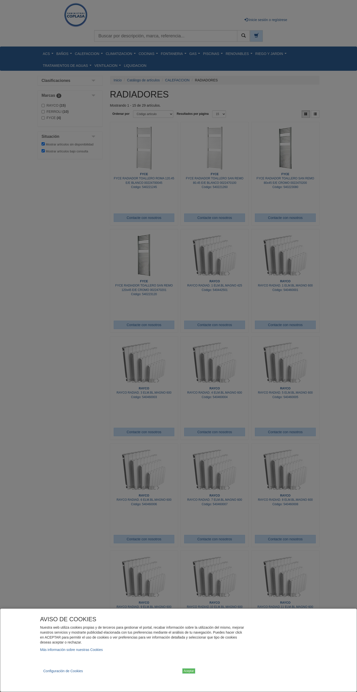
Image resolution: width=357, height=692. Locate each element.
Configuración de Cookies (63, 671)
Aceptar (189, 671)
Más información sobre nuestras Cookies (71, 650)
